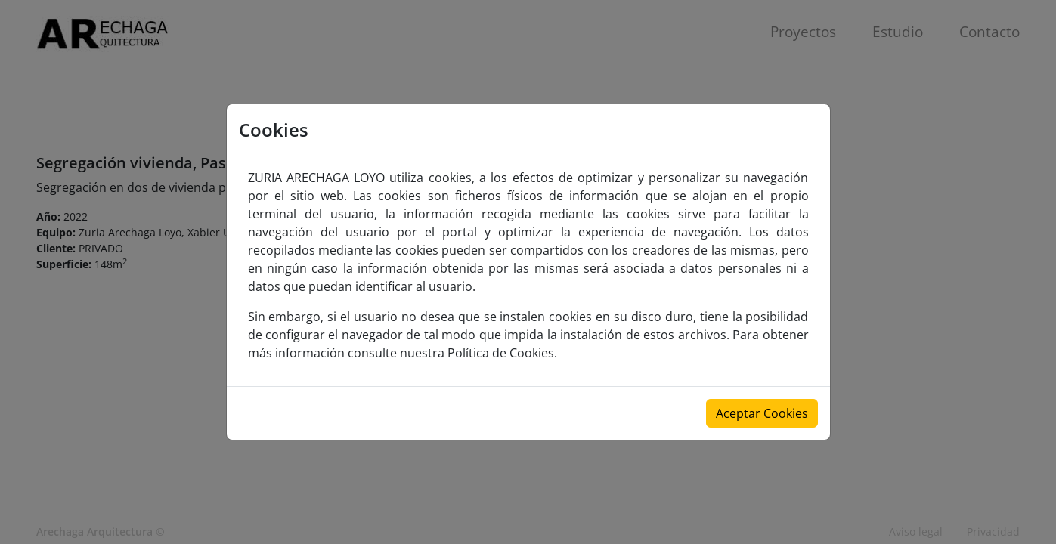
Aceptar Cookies (762, 413)
